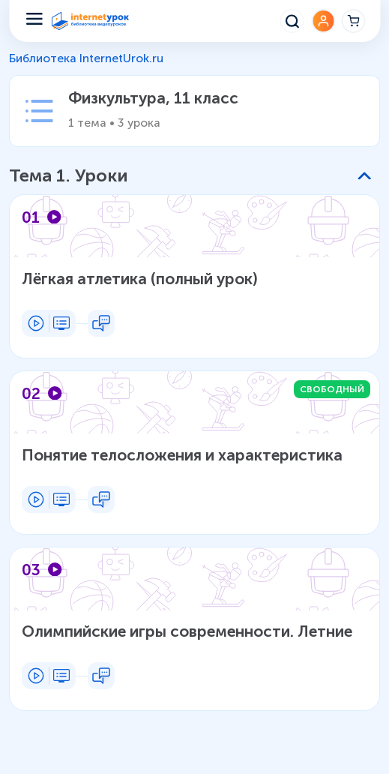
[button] (190, 176)
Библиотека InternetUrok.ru (86, 58)
